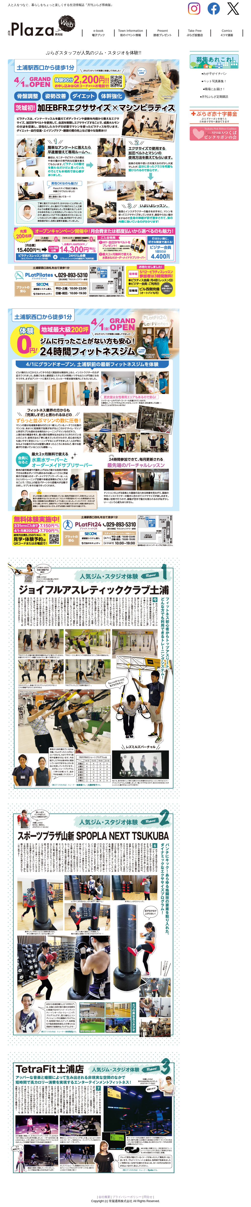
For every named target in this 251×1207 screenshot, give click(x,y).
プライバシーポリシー (127, 1197)
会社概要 (105, 1197)
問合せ (148, 1197)
